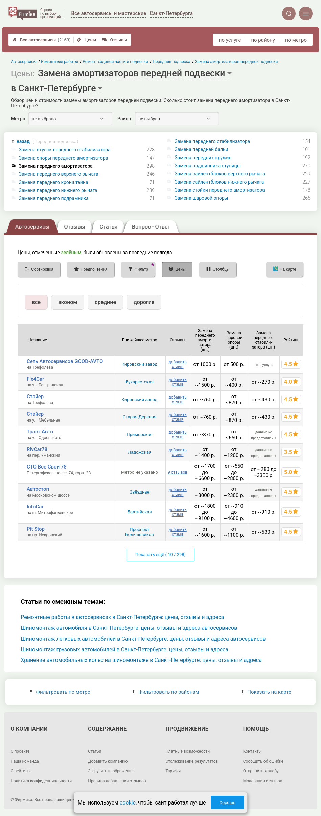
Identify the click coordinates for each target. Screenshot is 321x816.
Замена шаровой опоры (201, 198)
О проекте (19, 751)
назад (47, 141)
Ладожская (139, 452)
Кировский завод (140, 364)
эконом (67, 302)
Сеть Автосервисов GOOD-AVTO (65, 361)
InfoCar (35, 507)
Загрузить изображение (111, 771)
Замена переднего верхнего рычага (58, 174)
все (36, 302)
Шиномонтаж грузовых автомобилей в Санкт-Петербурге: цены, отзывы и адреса (124, 649)
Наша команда (24, 761)
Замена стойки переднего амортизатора (220, 190)
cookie (128, 802)
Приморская (139, 434)
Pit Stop (36, 529)
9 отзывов (177, 472)
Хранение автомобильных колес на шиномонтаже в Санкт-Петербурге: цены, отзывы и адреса (141, 660)
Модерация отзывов (262, 780)
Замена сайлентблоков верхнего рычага (220, 173)
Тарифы (173, 771)
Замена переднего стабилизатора (212, 141)
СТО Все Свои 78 (47, 467)
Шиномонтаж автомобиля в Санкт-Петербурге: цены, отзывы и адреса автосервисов (129, 628)
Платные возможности (188, 751)
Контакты (252, 751)
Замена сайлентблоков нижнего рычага (219, 181)
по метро (296, 40)
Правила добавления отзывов (117, 780)
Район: (124, 118)
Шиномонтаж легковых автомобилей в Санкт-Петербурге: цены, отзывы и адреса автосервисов (143, 638)
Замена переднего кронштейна (53, 182)
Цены (86, 39)
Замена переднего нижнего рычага (58, 190)
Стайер (35, 396)
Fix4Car (35, 379)
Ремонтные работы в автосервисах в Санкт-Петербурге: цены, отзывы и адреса (122, 617)
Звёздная (139, 492)
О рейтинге (20, 771)
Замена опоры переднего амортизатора (63, 157)
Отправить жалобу (261, 771)
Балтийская (139, 511)
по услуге (230, 40)
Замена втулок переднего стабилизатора (65, 149)
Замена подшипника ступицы (207, 165)
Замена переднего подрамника (54, 198)
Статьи (94, 751)
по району (263, 40)
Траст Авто (40, 432)
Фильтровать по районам (165, 692)
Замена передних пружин (203, 157)
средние (105, 302)
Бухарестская (139, 381)
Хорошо (227, 802)
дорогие (144, 302)
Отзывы (114, 39)
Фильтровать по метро (60, 692)
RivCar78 (37, 449)
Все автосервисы (41, 39)
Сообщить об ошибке (263, 761)
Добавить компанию (108, 761)
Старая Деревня (139, 416)
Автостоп (38, 489)
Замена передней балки (201, 149)
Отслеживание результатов (192, 761)
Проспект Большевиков (139, 532)
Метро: (18, 118)
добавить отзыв (177, 364)
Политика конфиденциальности (41, 780)
